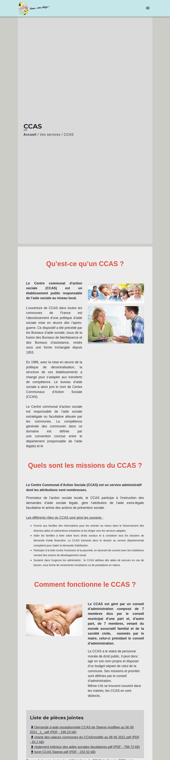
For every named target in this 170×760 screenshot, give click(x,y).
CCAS (69, 134)
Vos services (50, 134)
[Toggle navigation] (147, 8)
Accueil (30, 134)
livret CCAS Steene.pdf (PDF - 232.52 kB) (63, 752)
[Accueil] (41, 8)
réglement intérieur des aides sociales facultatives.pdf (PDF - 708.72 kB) (85, 747)
